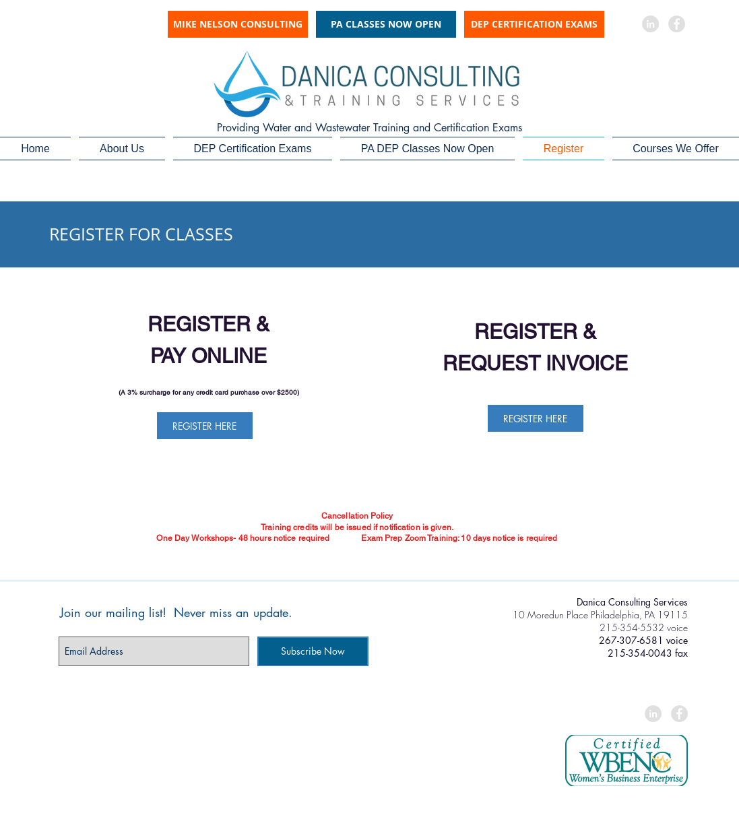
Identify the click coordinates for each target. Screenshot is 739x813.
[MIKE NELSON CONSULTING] (238, 24)
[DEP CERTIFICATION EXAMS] (534, 24)
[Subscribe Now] (312, 651)
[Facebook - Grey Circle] (676, 23)
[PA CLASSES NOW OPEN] (386, 24)
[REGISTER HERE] (205, 425)
